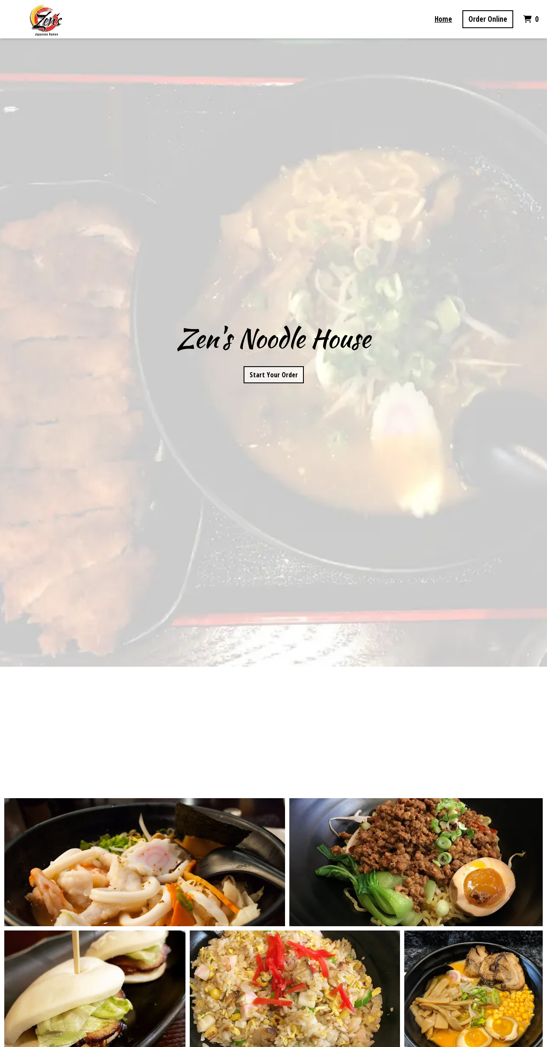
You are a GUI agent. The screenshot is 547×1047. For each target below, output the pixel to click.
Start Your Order (274, 374)
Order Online (487, 19)
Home (443, 19)
